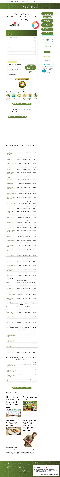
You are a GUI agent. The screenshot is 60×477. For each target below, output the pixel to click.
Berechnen (47, 52)
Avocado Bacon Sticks (11, 222)
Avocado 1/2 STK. (10, 217)
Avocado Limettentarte (11, 242)
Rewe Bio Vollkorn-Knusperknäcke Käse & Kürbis (11, 335)
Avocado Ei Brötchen (11, 240)
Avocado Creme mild (11, 234)
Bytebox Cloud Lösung (47, 29)
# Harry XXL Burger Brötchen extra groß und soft (10, 153)
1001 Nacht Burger (10, 157)
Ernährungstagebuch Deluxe (14, 1)
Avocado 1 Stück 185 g (11, 215)
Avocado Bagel (10, 225)
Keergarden (9, 320)
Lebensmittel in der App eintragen (30, 67)
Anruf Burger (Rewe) (11, 203)
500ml (43, 72)
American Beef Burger (11, 191)
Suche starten (47, 17)
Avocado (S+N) (10, 208)
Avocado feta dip (10, 275)
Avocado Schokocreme (11, 253)
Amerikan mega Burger (11, 201)
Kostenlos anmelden (30, 72)
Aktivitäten (45, 1)
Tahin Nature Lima (10, 310)
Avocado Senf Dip (10, 255)
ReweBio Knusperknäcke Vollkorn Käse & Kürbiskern (11, 340)
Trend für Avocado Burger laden (17, 116)
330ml (48, 71)
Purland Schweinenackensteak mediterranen (11, 345)
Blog (49, 1)
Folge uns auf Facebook (47, 21)
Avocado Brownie (10, 227)
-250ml (48, 72)
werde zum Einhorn (22, 88)
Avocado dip (9, 273)
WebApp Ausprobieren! (47, 14)
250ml (44, 71)
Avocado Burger (10, 285)
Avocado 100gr (10, 220)
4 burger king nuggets (11, 167)
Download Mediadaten (47, 25)
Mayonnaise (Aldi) (10, 288)
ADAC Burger (9, 169)
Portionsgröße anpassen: (12, 37)
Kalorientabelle (39, 1)
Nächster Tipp (47, 42)
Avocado (8, 206)
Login (52, 1)
